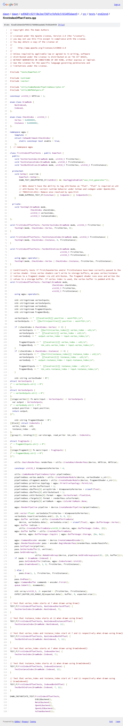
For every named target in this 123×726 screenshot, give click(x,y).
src (84, 14)
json (118, 721)
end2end (103, 14)
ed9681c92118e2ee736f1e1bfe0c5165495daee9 (49, 14)
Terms (33, 721)
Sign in (117, 4)
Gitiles (17, 721)
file (61, 25)
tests (92, 14)
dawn (6, 14)
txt (111, 721)
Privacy (25, 721)
